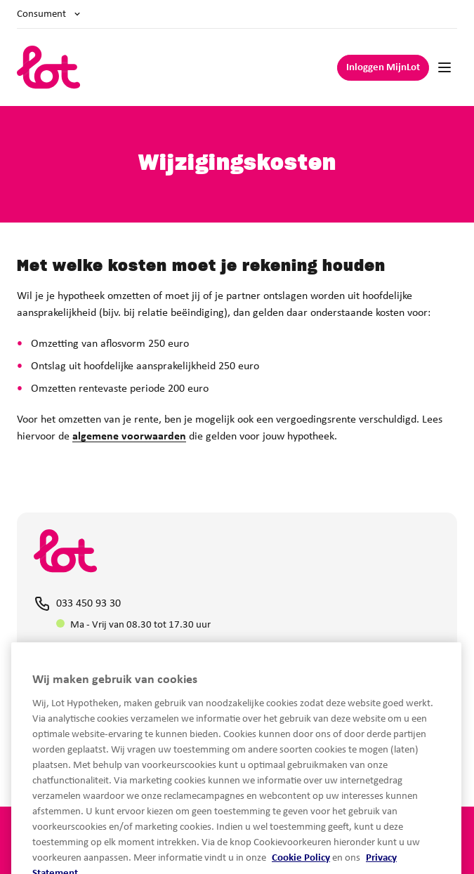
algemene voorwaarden (129, 436)
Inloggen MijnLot (383, 67)
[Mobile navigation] (444, 67)
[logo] (49, 67)
